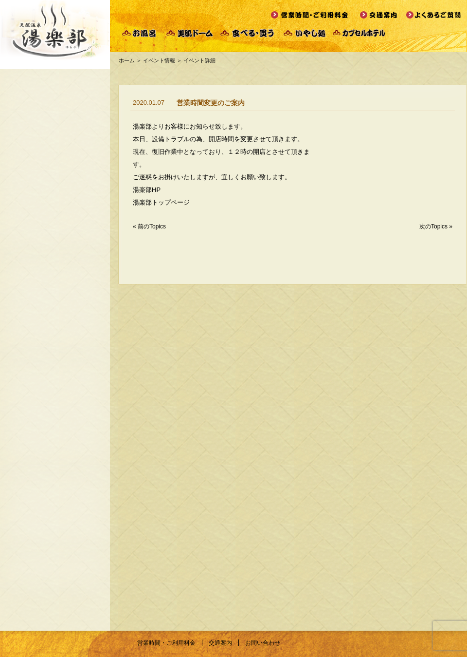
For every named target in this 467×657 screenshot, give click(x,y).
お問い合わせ (262, 642)
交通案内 (220, 642)
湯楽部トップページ (161, 202)
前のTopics (152, 226)
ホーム (127, 60)
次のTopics (433, 226)
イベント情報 (159, 60)
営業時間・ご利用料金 (166, 642)
